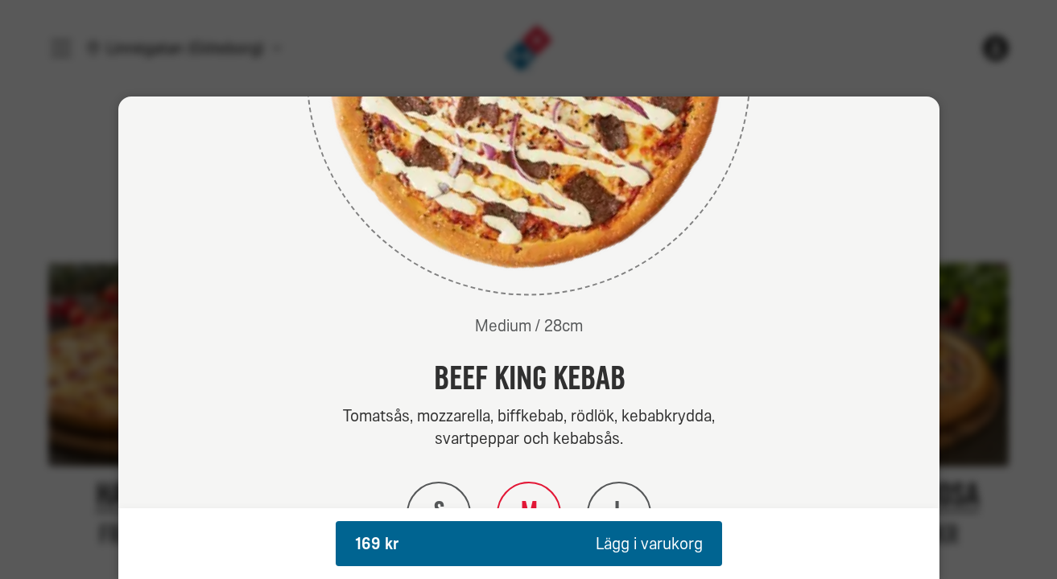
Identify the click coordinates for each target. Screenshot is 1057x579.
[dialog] (528, 337)
